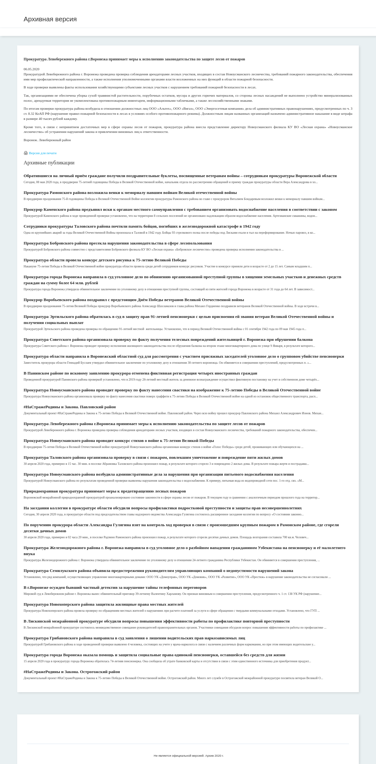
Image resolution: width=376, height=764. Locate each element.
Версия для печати (43, 153)
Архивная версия (50, 19)
